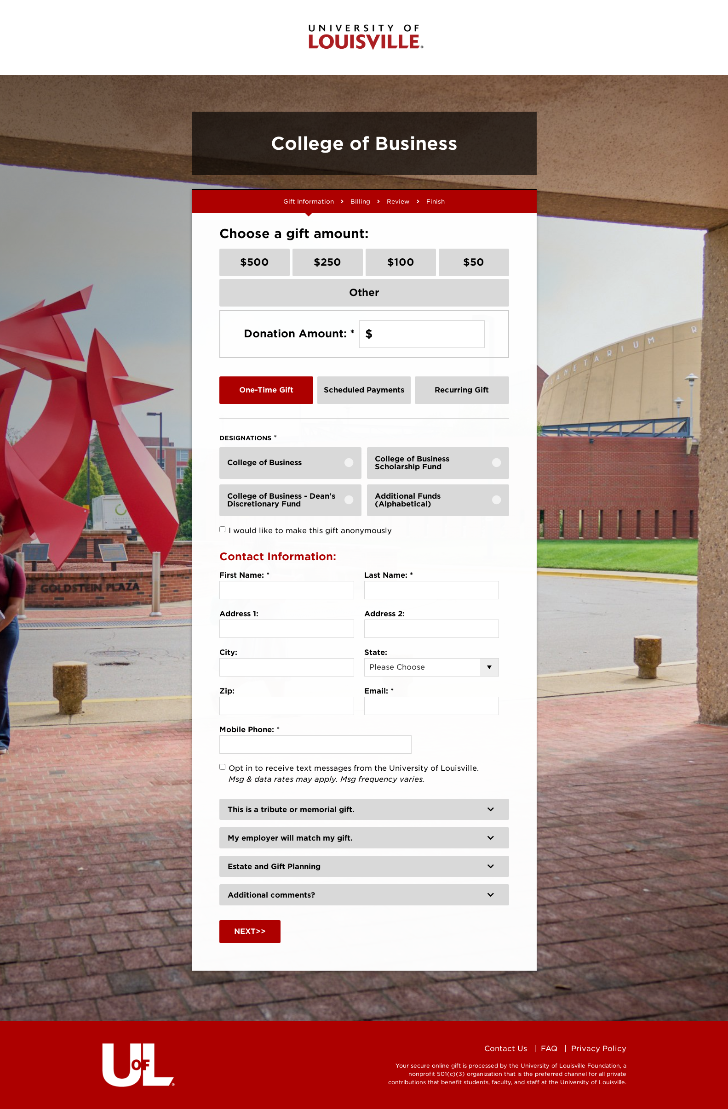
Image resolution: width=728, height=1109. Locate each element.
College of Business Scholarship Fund (412, 463)
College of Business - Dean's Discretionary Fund (281, 500)
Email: (379, 691)
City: (228, 652)
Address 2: (384, 613)
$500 (254, 262)
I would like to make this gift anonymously (310, 530)
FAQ (549, 1048)
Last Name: (388, 575)
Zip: (227, 691)
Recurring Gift (462, 390)
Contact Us (505, 1048)
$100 (400, 262)
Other (364, 292)
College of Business (264, 462)
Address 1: (238, 613)
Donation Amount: (299, 333)
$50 (473, 262)
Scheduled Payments (364, 390)
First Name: (244, 575)
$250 (327, 262)
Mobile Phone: (249, 729)
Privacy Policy (598, 1048)
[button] (364, 809)
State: (375, 652)
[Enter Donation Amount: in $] (422, 334)
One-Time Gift (266, 390)
